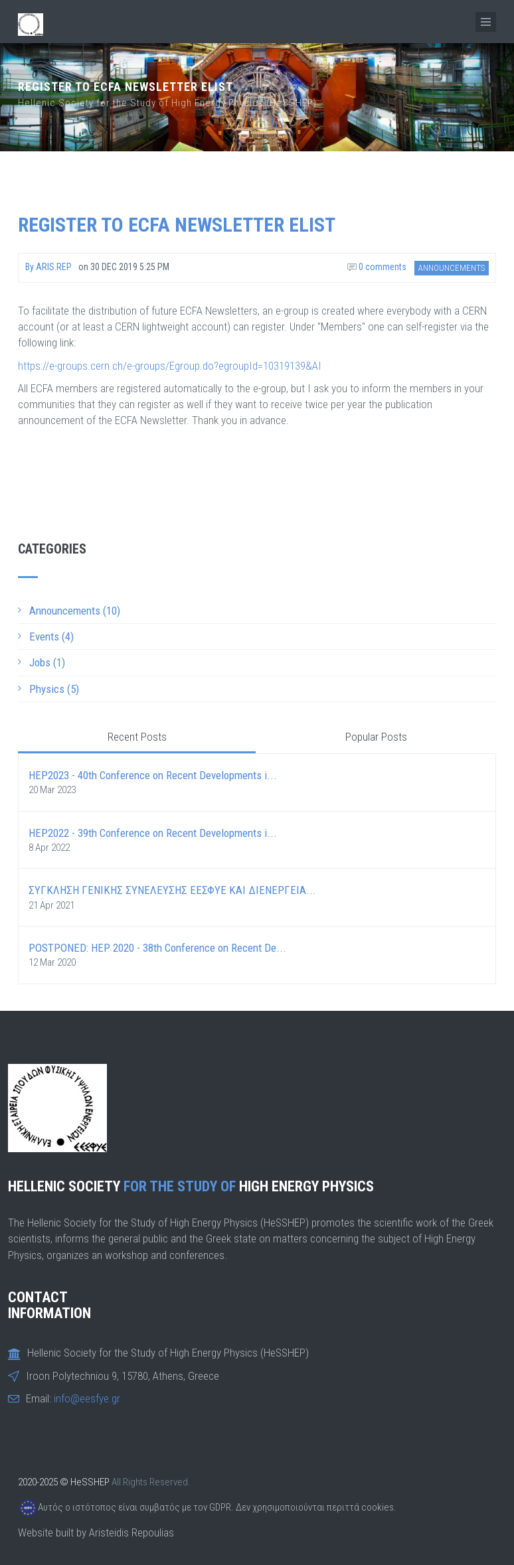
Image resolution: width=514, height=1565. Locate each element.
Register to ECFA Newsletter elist (176, 224)
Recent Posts (137, 736)
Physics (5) (54, 689)
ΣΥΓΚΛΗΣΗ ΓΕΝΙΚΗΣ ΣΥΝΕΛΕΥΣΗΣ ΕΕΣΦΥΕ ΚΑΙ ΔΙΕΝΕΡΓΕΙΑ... (172, 890)
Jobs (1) (47, 662)
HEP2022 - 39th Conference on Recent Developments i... (153, 833)
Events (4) (51, 636)
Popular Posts (376, 736)
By (48, 266)
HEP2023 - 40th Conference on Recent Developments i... (153, 775)
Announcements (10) (74, 610)
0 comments (376, 266)
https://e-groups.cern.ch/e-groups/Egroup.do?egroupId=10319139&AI (169, 365)
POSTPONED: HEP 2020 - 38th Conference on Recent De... (157, 947)
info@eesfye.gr (87, 1398)
